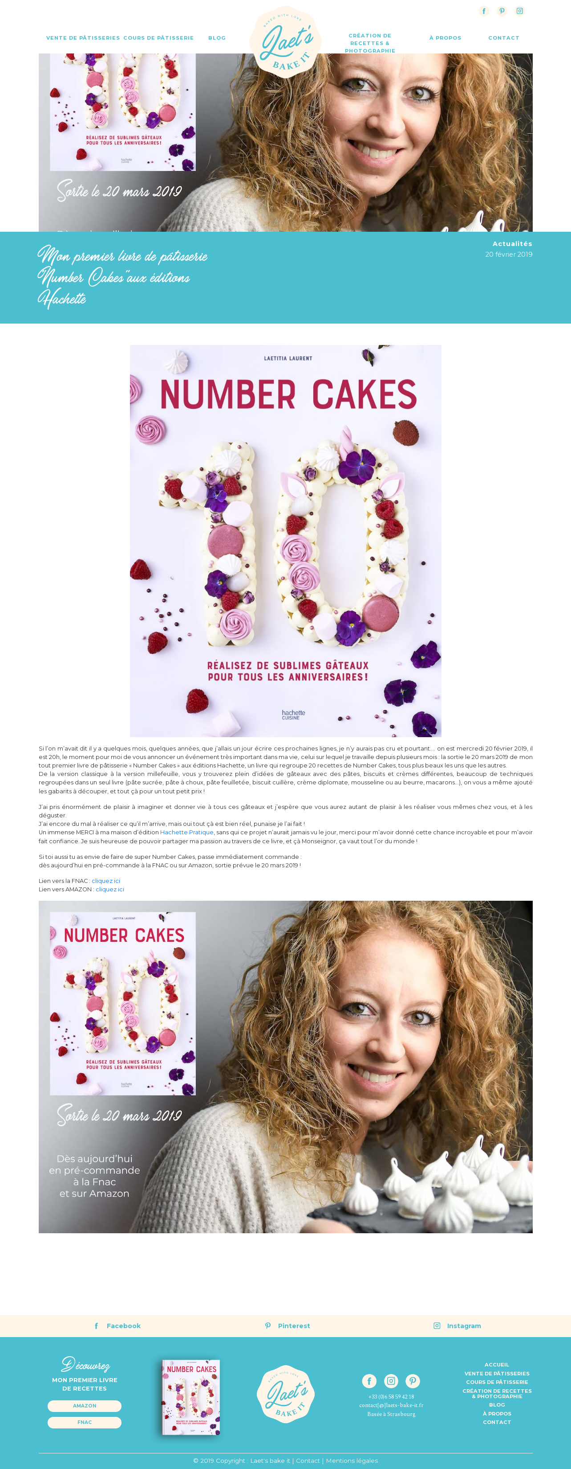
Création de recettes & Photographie (370, 43)
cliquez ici (106, 881)
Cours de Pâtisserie (158, 38)
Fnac (84, 1422)
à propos (445, 38)
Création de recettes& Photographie (497, 1393)
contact (504, 38)
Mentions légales (352, 1460)
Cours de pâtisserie (497, 1382)
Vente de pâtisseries (497, 1374)
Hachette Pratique (187, 832)
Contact (497, 1422)
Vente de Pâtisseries (83, 38)
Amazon (85, 1406)
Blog (217, 38)
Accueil (497, 1365)
